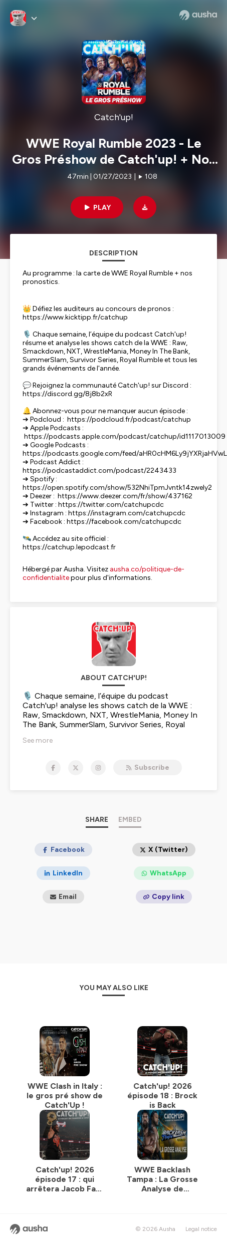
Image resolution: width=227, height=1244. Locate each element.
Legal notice (201, 1228)
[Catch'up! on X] (75, 767)
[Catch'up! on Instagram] (98, 767)
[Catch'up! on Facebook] (53, 767)
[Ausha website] (198, 15)
